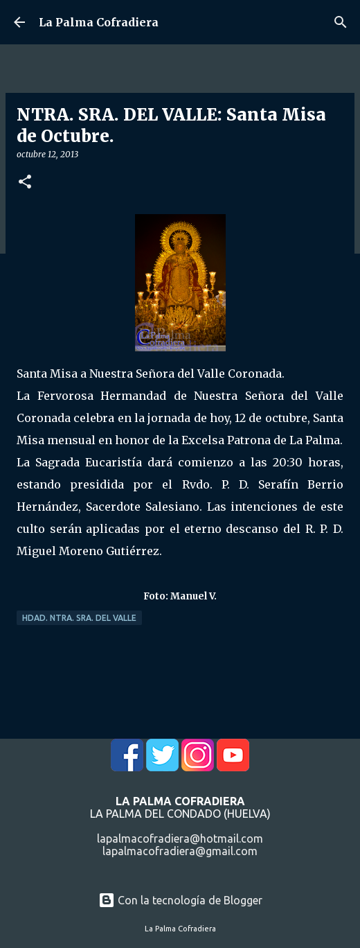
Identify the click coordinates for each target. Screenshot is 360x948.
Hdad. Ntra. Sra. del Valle (79, 617)
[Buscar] (340, 22)
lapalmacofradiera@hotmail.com (180, 838)
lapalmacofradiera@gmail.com (180, 851)
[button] (25, 182)
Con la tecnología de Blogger (180, 900)
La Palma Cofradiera (99, 22)
